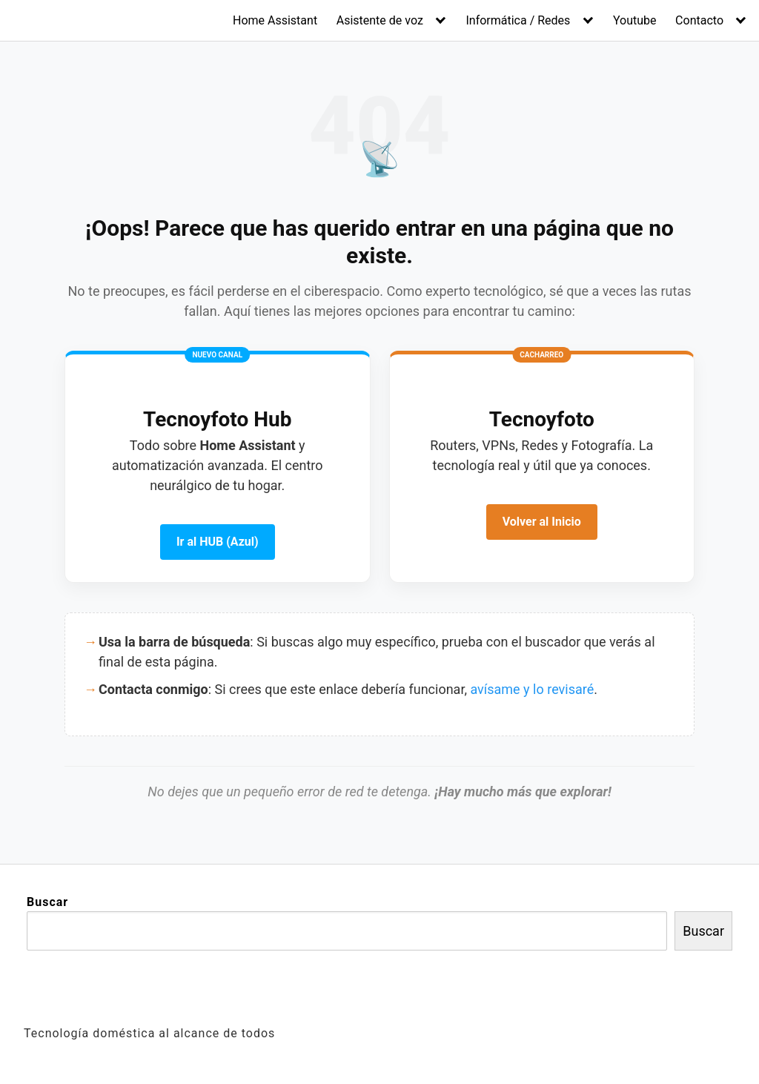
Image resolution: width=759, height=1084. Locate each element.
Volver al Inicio (542, 522)
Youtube (635, 20)
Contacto (699, 20)
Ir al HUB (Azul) (217, 542)
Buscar (47, 902)
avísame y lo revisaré (532, 689)
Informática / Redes (517, 20)
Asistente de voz (380, 20)
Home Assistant (275, 20)
